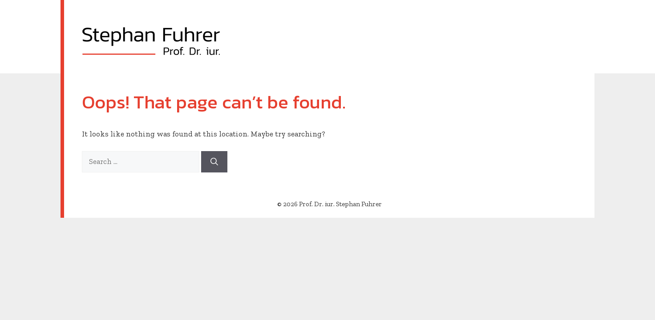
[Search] (214, 161)
